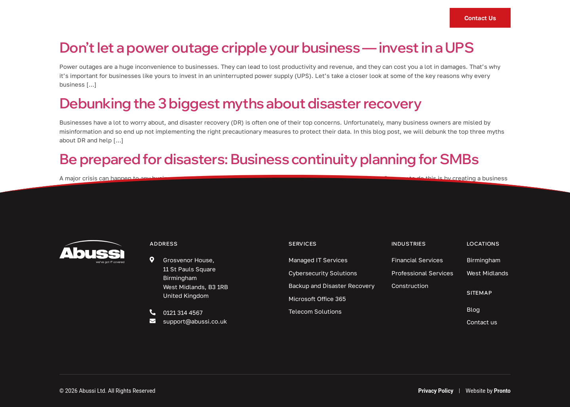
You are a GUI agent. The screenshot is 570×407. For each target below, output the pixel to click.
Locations (369, 18)
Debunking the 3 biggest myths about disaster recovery (240, 103)
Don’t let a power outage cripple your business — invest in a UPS (266, 47)
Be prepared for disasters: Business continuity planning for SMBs (269, 159)
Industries (261, 18)
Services (197, 18)
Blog (315, 17)
